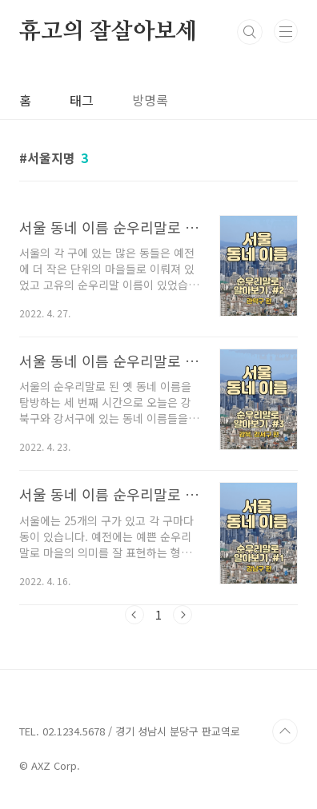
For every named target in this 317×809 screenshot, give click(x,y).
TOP (285, 731)
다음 (182, 614)
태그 (82, 100)
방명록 (150, 100)
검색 (250, 32)
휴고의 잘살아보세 (108, 32)
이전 (134, 614)
